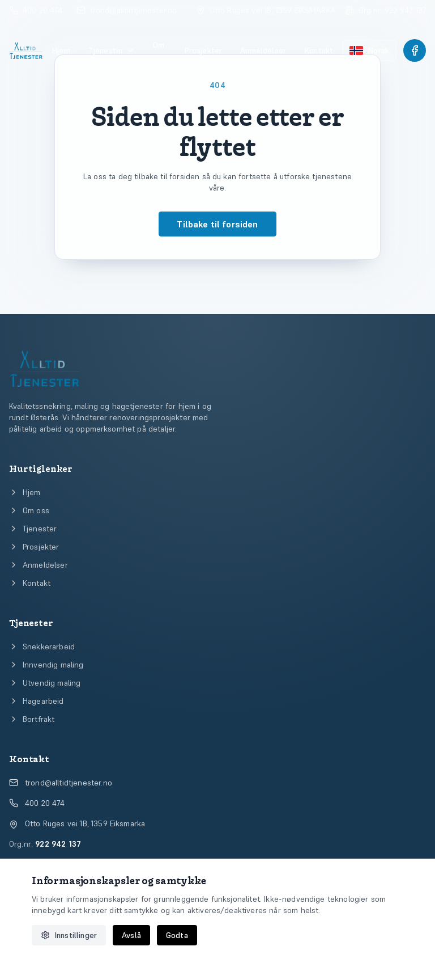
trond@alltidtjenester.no (60, 783)
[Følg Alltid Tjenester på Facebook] (414, 50)
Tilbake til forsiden (217, 224)
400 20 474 (37, 803)
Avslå (131, 935)
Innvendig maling (46, 665)
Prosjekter (203, 50)
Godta (177, 935)
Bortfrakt (31, 719)
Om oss (159, 50)
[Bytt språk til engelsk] (369, 50)
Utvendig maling (44, 683)
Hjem (61, 50)
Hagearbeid (36, 701)
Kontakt (318, 50)
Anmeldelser (263, 50)
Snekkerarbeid (42, 646)
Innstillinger (69, 935)
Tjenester (111, 50)
